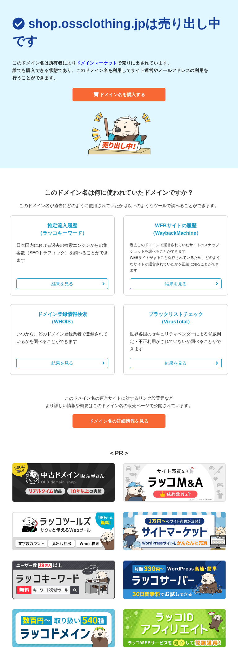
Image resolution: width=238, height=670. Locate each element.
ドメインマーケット (96, 62)
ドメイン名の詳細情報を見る (118, 421)
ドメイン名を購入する (119, 94)
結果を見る (78, 283)
